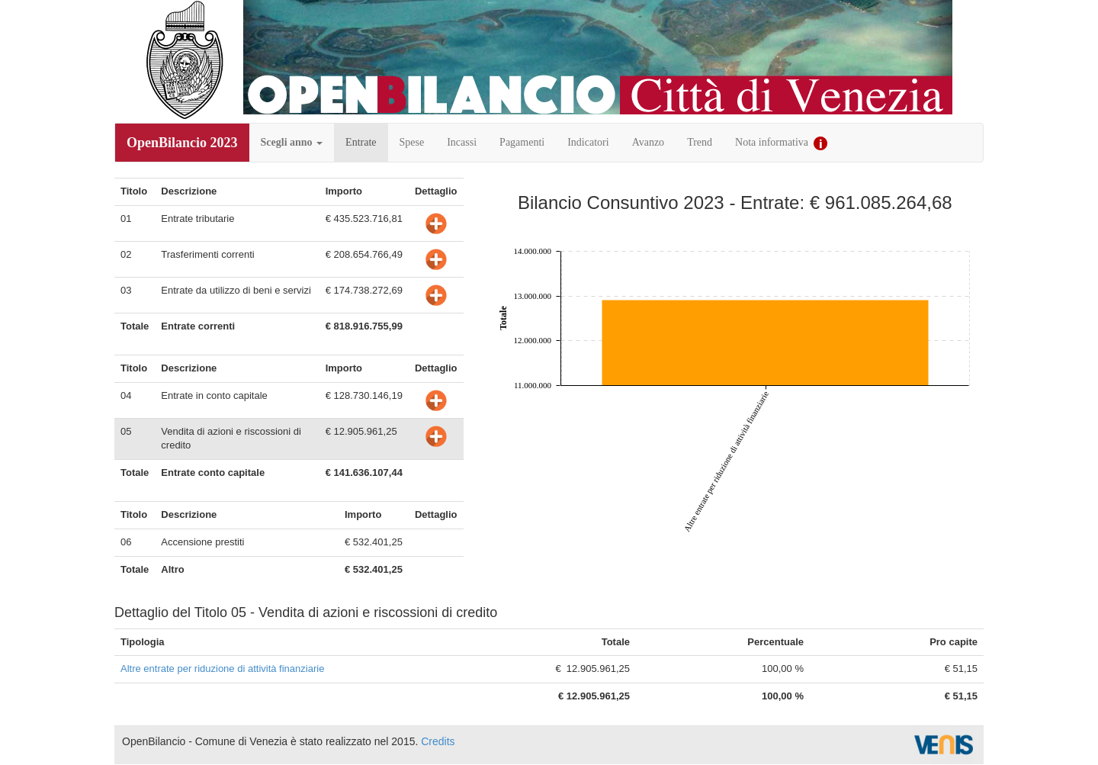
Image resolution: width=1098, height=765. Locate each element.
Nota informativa (781, 143)
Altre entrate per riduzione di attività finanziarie (222, 668)
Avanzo (648, 142)
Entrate (360, 142)
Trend (699, 142)
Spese (412, 142)
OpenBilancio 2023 (182, 142)
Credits (437, 741)
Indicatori (587, 142)
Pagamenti (521, 142)
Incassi (462, 142)
